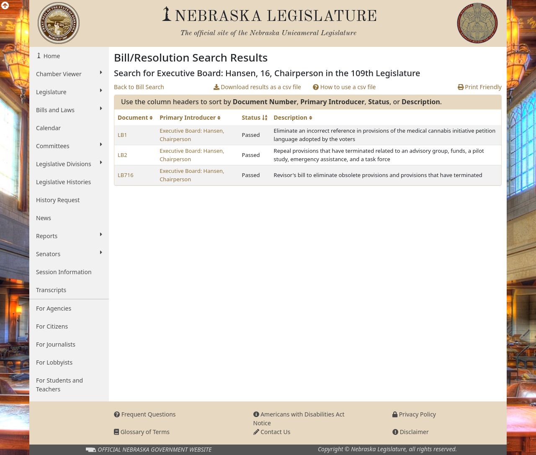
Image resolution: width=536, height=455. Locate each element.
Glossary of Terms (142, 432)
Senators (69, 253)
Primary (190, 117)
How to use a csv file (344, 87)
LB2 (122, 155)
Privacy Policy (414, 414)
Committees (69, 145)
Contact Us (272, 432)
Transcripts (51, 290)
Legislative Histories (63, 182)
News (43, 218)
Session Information (64, 272)
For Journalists (55, 344)
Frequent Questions (145, 414)
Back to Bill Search (139, 87)
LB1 (122, 135)
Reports (69, 235)
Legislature (69, 91)
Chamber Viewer (69, 73)
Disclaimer (410, 432)
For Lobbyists (54, 362)
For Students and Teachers (59, 384)
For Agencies (53, 308)
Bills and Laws (69, 109)
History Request (58, 200)
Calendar (48, 128)
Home (51, 56)
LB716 (126, 175)
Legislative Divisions (69, 163)
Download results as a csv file (257, 87)
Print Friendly (480, 87)
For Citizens (52, 326)
